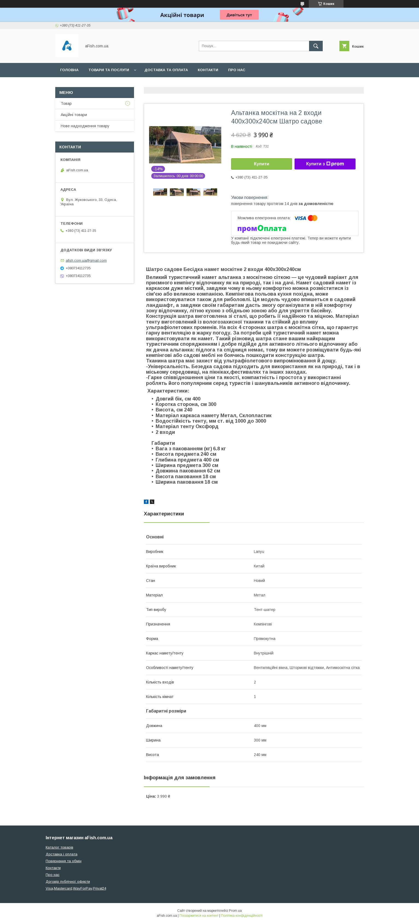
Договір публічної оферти (68, 881)
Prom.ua (235, 911)
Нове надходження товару (85, 126)
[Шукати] (316, 46)
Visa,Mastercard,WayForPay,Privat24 (76, 888)
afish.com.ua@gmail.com (86, 260)
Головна (69, 70)
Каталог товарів (59, 847)
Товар (66, 103)
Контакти (208, 70)
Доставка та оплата (166, 70)
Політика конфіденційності (242, 916)
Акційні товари (74, 115)
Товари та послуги (108, 70)
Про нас (236, 70)
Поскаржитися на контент (199, 916)
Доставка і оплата (61, 854)
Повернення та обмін (64, 861)
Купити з (325, 163)
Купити (261, 163)
